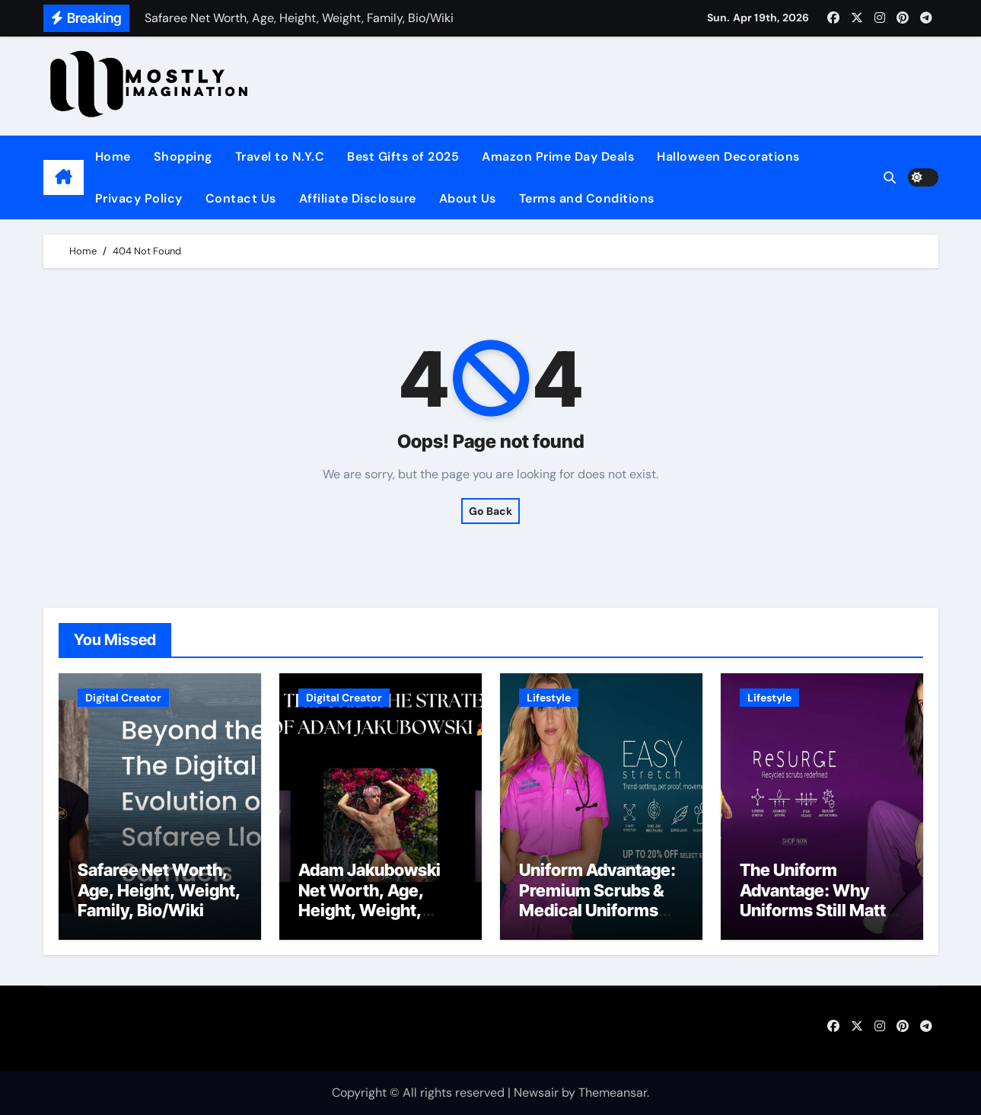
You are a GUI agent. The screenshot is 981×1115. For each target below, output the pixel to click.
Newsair (536, 1093)
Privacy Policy (139, 198)
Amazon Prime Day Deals (558, 157)
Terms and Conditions (587, 198)
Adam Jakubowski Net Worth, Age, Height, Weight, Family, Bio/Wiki (369, 900)
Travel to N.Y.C (280, 157)
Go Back (490, 511)
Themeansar (612, 1093)
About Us (467, 198)
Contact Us (240, 198)
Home (113, 157)
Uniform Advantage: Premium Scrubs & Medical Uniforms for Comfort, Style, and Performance (597, 910)
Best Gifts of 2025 (403, 157)
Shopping (183, 157)
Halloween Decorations (728, 157)
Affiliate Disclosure (357, 198)
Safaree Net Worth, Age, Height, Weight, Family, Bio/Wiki (159, 890)
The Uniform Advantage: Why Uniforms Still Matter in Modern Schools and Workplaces (821, 910)
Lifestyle (549, 697)
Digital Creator (123, 697)
